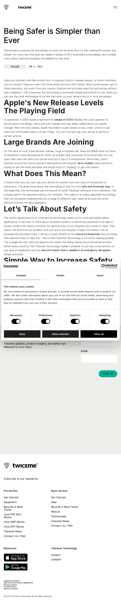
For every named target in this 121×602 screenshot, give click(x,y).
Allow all (99, 334)
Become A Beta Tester (13, 508)
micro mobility (85, 163)
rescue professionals (88, 234)
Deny (22, 334)
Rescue (55, 511)
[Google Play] (16, 567)
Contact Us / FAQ (14, 536)
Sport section (59, 490)
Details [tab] (60, 275)
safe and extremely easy (96, 186)
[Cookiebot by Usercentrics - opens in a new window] (103, 266)
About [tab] (100, 275)
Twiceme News (13, 531)
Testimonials (58, 516)
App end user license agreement (18, 582)
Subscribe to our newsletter (21, 478)
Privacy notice (10, 585)
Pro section (10, 490)
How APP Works (14, 526)
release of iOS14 (63, 119)
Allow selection (60, 334)
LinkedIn (56, 559)
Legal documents (12, 581)
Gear (54, 502)
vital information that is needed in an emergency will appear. (76, 250)
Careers (55, 554)
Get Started (11, 497)
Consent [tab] (21, 275)
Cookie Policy (10, 586)
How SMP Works (14, 521)
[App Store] (16, 558)
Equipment (10, 502)
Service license (10, 588)
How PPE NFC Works (13, 516)
